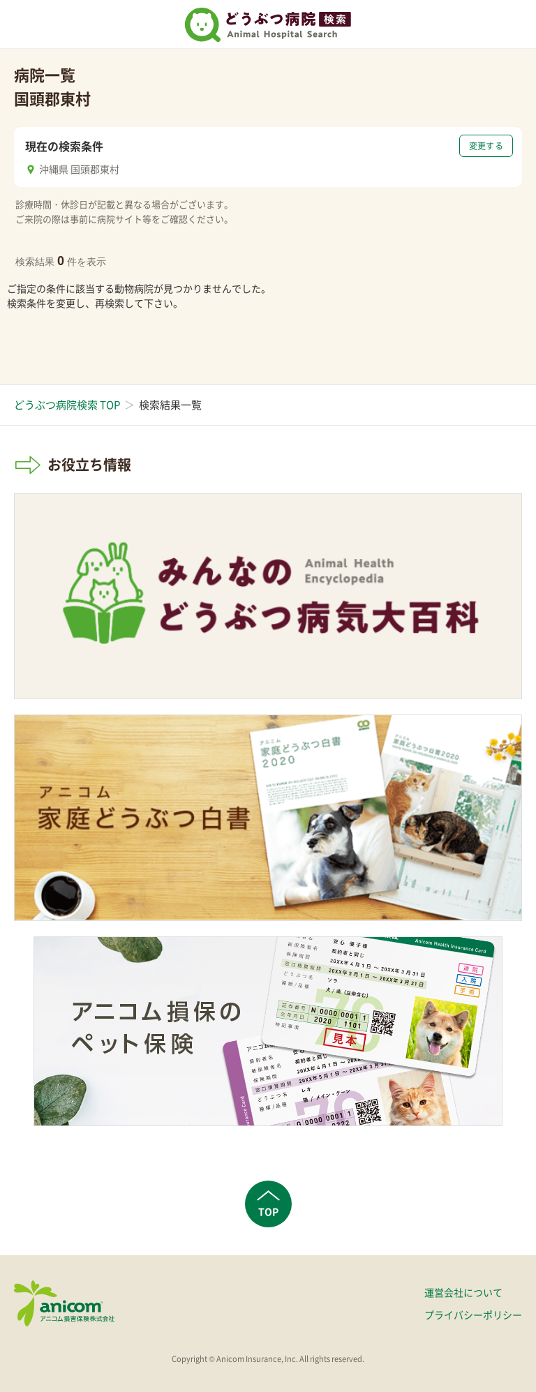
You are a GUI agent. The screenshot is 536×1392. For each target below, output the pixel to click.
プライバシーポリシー (473, 1315)
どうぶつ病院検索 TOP (67, 404)
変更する (486, 146)
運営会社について (463, 1292)
